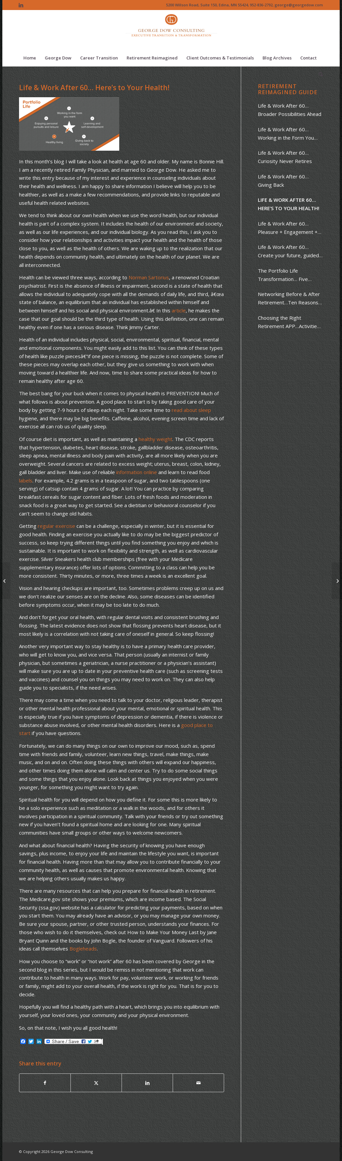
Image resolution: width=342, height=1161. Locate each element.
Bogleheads (83, 948)
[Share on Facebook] (44, 1083)
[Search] (318, 74)
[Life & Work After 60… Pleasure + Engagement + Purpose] (5, 580)
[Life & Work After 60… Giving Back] (337, 580)
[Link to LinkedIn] (21, 5)
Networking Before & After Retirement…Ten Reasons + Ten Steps (290, 299)
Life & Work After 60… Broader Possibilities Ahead (289, 109)
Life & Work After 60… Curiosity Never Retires (285, 156)
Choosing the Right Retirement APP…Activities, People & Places (289, 322)
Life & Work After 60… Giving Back (283, 180)
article (179, 310)
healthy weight (155, 439)
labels (25, 480)
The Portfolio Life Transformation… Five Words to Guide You (283, 275)
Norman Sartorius (149, 277)
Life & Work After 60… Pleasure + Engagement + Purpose (288, 228)
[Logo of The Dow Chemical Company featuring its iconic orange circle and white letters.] (171, 29)
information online (136, 472)
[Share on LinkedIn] (147, 1083)
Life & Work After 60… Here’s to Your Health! (288, 203)
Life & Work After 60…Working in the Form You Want (286, 134)
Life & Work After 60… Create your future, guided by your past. (288, 252)
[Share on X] (96, 1083)
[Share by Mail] (198, 1083)
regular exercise (56, 526)
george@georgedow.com (299, 4)
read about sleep (191, 410)
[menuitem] (29, 57)
